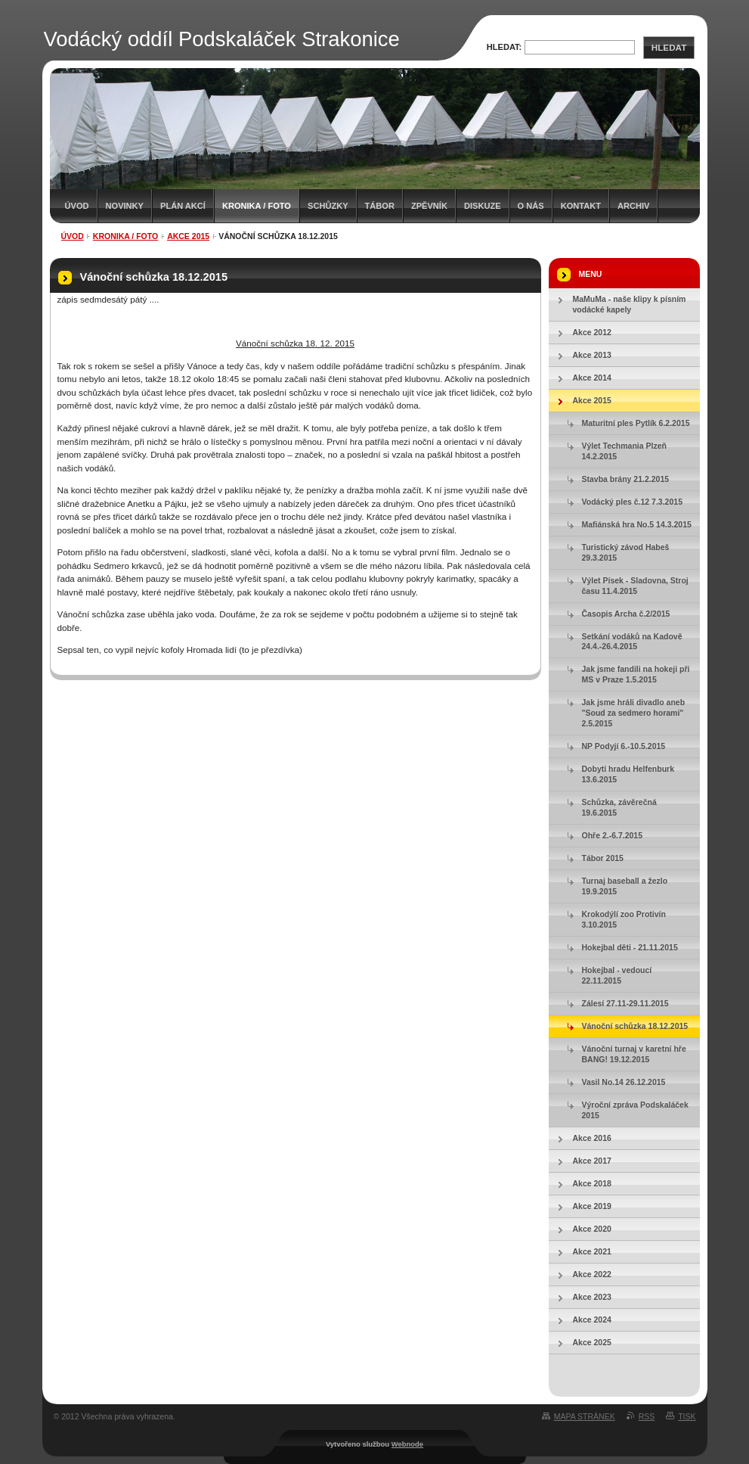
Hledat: (504, 46)
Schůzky (328, 205)
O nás (531, 205)
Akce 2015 (188, 236)
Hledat (669, 47)
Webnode (407, 1444)
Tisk (686, 1416)
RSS (647, 1416)
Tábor (380, 205)
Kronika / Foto (256, 205)
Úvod (77, 205)
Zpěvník (429, 205)
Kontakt (581, 205)
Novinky (125, 205)
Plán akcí (183, 205)
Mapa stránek (584, 1416)
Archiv (633, 205)
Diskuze (482, 205)
